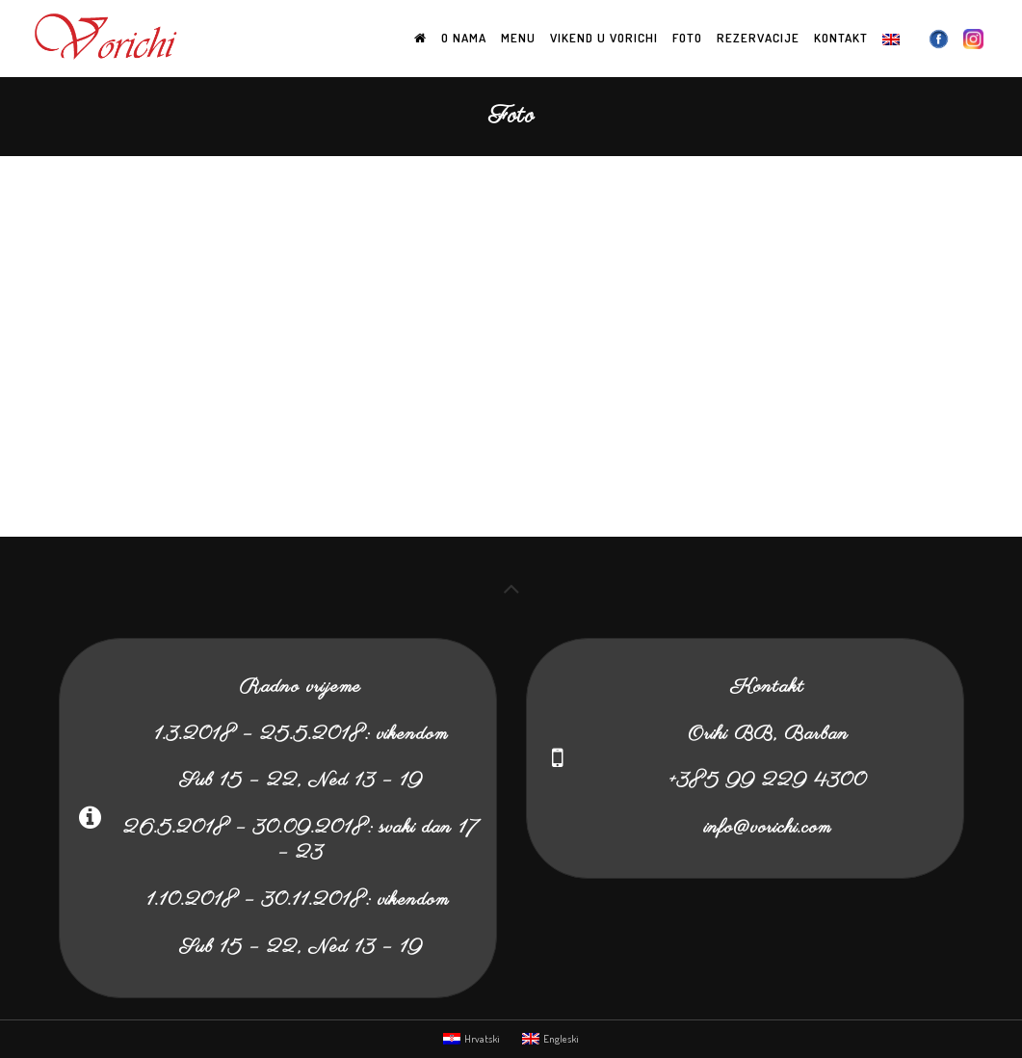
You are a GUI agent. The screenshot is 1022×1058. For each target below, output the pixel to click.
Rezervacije (758, 37)
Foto (687, 37)
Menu (518, 37)
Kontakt (841, 37)
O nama (463, 37)
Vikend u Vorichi (604, 37)
